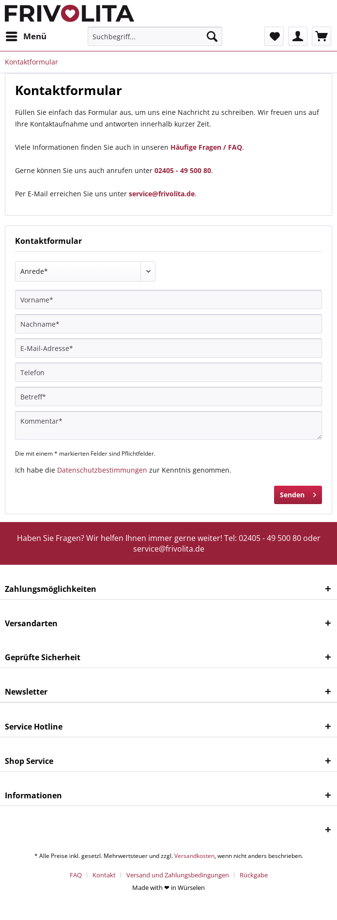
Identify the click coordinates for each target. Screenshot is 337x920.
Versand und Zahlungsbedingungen (177, 875)
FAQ (76, 875)
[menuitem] (25, 36)
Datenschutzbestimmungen (102, 470)
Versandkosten (194, 856)
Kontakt (104, 875)
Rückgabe (254, 875)
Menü (26, 35)
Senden (298, 493)
